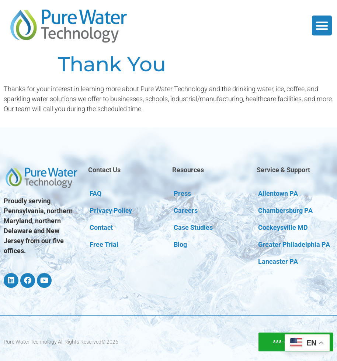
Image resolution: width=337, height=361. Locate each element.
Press (182, 193)
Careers (186, 210)
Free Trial (104, 244)
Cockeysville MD (283, 227)
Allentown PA (278, 193)
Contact (101, 227)
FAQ (95, 193)
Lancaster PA (278, 261)
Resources (188, 170)
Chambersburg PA (285, 210)
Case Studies (193, 227)
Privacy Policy (111, 210)
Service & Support (283, 170)
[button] (322, 25)
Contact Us (104, 170)
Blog (180, 244)
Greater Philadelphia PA (294, 244)
